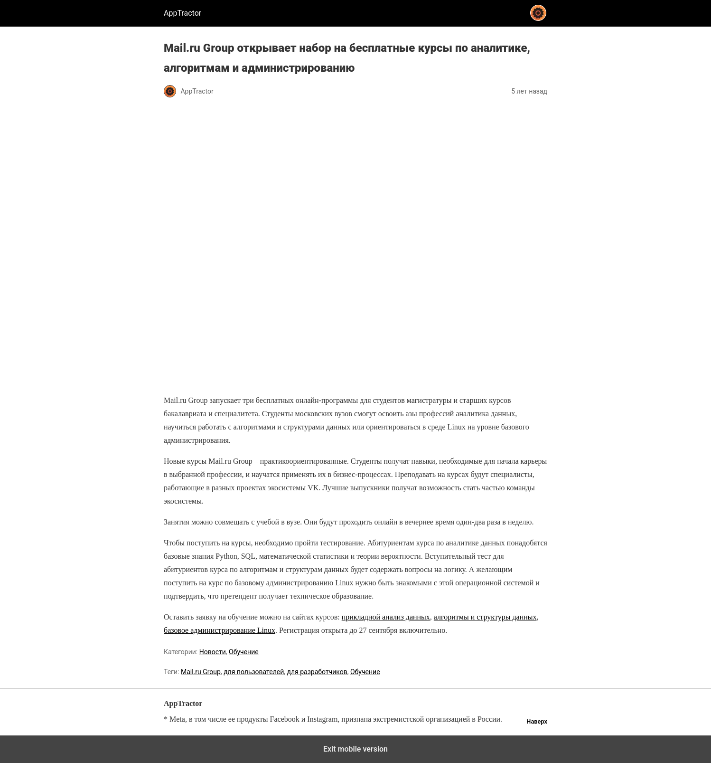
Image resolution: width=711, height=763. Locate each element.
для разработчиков (317, 672)
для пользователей (254, 672)
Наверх (536, 721)
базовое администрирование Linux (219, 630)
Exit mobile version (355, 748)
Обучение (244, 652)
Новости (212, 652)
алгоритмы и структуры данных (485, 617)
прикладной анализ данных (386, 617)
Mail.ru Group (201, 672)
